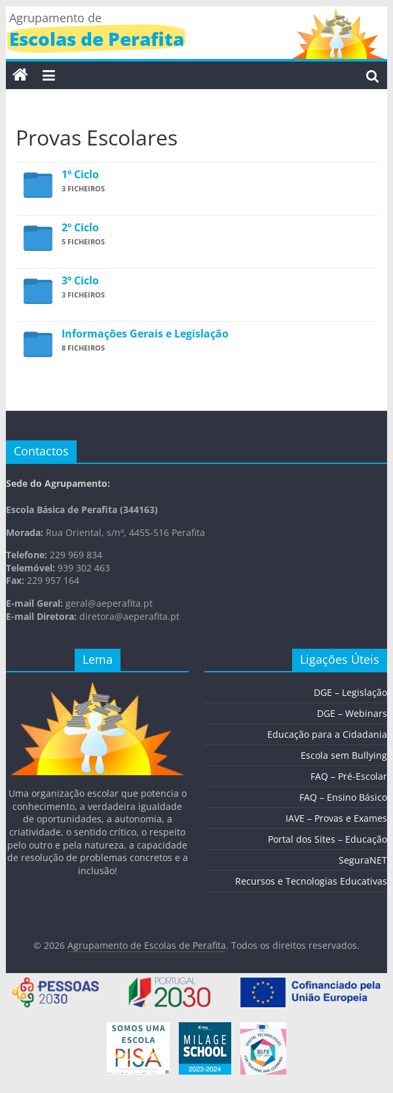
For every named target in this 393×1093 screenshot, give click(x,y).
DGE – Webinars (352, 713)
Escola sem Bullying (344, 755)
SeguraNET (363, 860)
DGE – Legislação (350, 692)
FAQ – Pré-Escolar (348, 776)
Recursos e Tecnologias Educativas (311, 881)
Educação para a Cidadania (327, 734)
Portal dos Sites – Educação (327, 839)
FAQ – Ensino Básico (343, 797)
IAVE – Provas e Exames (336, 818)
